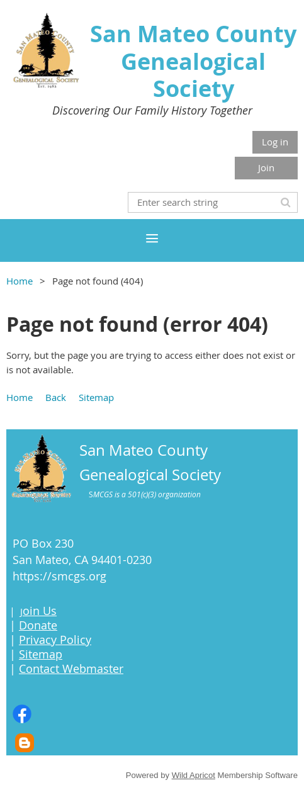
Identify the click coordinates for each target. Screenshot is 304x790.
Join (266, 167)
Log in (275, 141)
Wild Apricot (193, 775)
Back (55, 397)
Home (19, 280)
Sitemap (96, 397)
